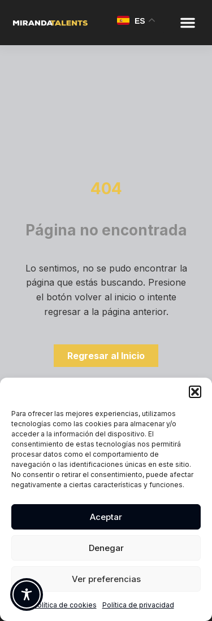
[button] (195, 391)
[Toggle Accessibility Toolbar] (26, 594)
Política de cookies (65, 605)
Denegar (106, 548)
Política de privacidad (138, 605)
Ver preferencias (106, 579)
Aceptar (106, 516)
